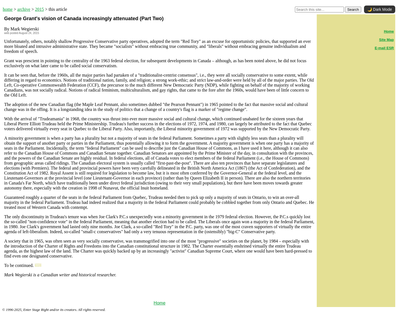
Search (353, 9)
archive (23, 9)
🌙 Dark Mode (379, 9)
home (8, 9)
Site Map (386, 40)
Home (160, 303)
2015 (39, 9)
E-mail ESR (384, 48)
